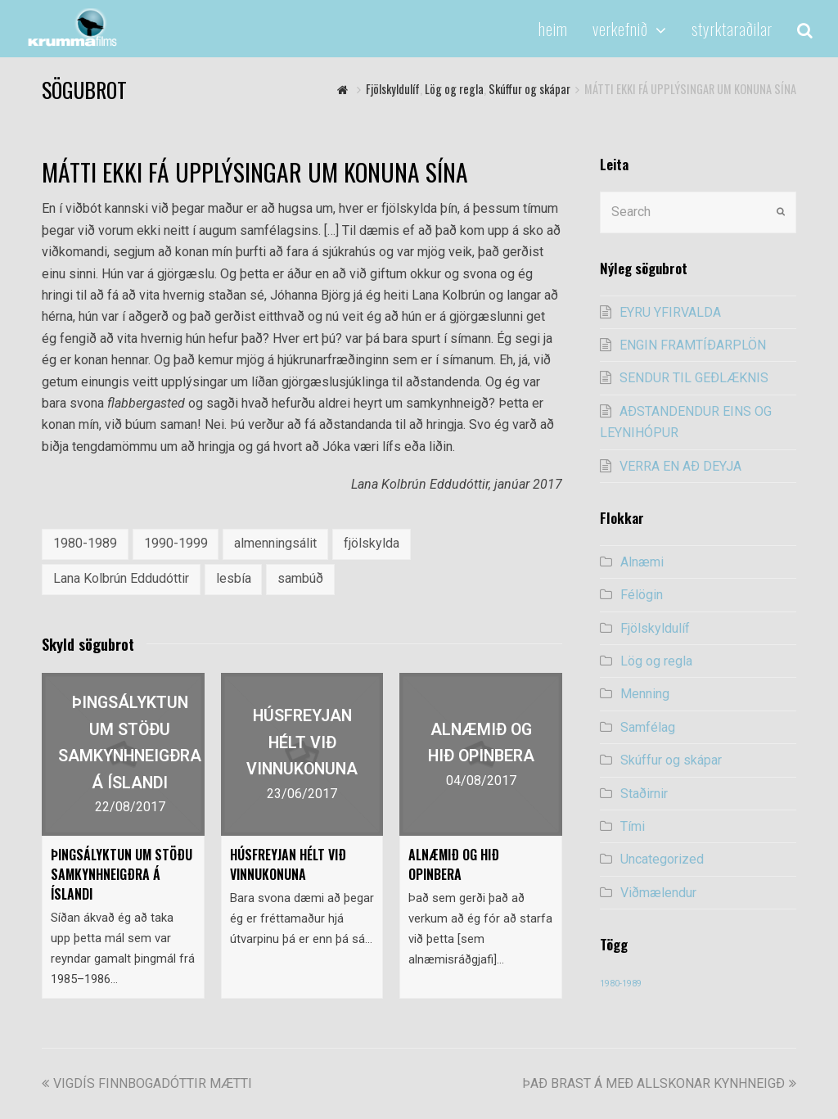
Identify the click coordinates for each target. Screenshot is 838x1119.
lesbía (233, 578)
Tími (632, 826)
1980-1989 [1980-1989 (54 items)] (621, 983)
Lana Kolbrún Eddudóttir (121, 578)
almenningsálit (275, 543)
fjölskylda (371, 543)
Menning (644, 694)
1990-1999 (176, 543)
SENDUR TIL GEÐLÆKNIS (693, 378)
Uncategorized (662, 859)
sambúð (300, 578)
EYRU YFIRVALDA (670, 312)
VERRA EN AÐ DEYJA (680, 466)
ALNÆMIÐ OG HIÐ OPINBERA (453, 864)
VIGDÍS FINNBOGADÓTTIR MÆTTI (147, 1083)
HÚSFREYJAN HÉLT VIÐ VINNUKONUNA (288, 864)
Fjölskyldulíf (655, 628)
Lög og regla (656, 661)
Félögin (641, 594)
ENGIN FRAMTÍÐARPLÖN (692, 345)
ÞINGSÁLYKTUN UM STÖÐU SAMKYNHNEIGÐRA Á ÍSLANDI (121, 874)
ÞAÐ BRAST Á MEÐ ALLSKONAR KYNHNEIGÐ (659, 1083)
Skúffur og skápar (671, 760)
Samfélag (647, 727)
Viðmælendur (658, 892)
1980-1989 (85, 543)
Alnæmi (642, 562)
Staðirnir (644, 793)
